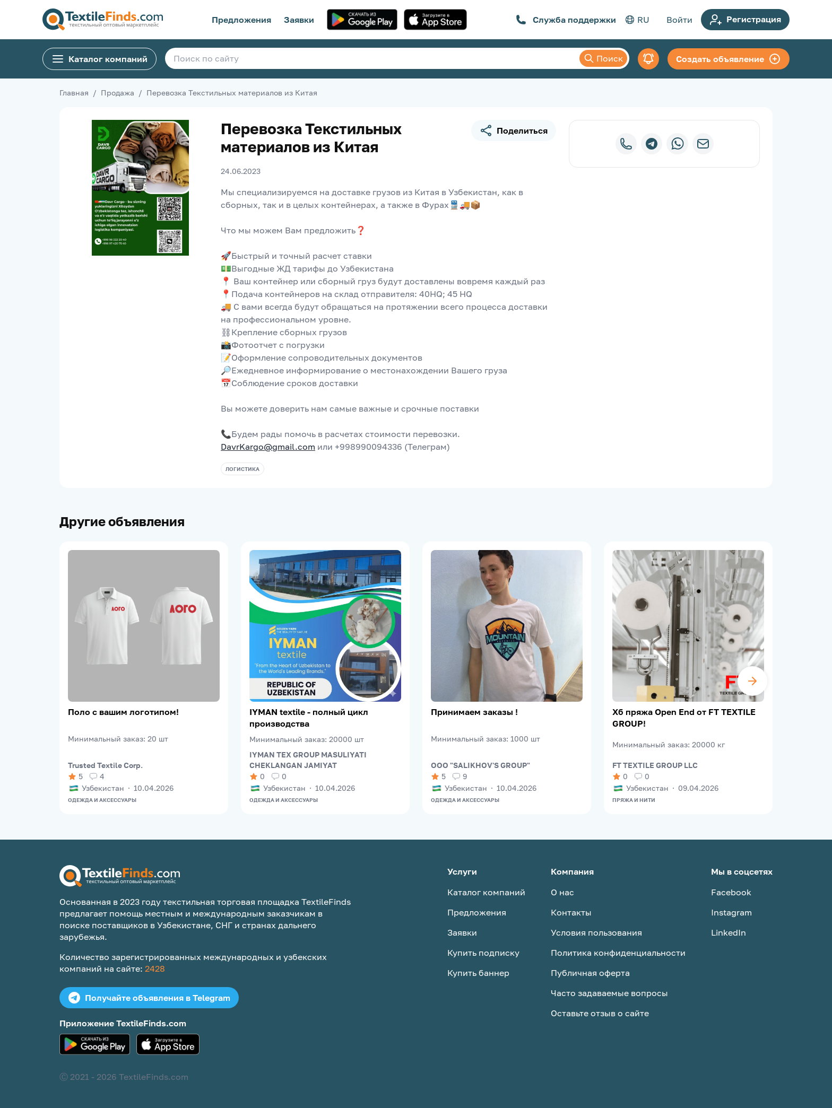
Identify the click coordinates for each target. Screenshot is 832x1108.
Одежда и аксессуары (102, 800)
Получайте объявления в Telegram (149, 997)
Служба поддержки (566, 19)
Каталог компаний (99, 59)
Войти (679, 19)
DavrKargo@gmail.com (268, 446)
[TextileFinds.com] (102, 19)
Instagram (731, 912)
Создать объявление (728, 59)
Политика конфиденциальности (618, 952)
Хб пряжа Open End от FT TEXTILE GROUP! (684, 717)
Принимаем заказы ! (474, 711)
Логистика (242, 469)
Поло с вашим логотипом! (123, 711)
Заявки (299, 19)
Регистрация (745, 19)
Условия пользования (596, 932)
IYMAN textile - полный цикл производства (308, 717)
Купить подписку (483, 952)
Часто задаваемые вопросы (609, 993)
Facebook (731, 892)
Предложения (241, 19)
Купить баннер (478, 972)
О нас (562, 892)
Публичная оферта (590, 972)
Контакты (571, 912)
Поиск (603, 58)
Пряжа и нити (633, 800)
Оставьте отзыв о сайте (600, 1013)
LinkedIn (728, 932)
